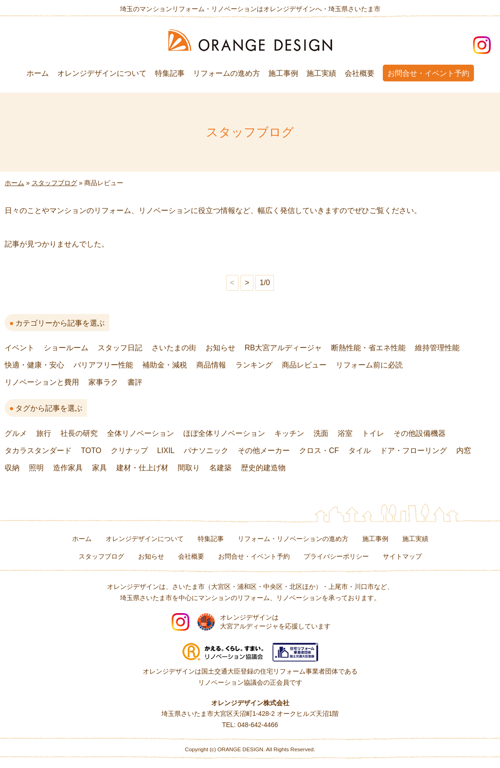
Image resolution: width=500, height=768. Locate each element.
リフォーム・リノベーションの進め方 (293, 538)
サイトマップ (402, 556)
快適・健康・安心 (34, 365)
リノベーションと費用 (42, 382)
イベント (19, 348)
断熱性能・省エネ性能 (368, 348)
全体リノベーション (140, 433)
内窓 (463, 450)
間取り (189, 468)
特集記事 (170, 73)
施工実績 (321, 73)
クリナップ (129, 450)
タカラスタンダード (38, 450)
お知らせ (220, 348)
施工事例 (283, 73)
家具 (99, 468)
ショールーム (66, 348)
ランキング (254, 365)
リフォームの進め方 (226, 73)
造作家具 (68, 468)
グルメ (16, 433)
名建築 (220, 468)
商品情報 (211, 365)
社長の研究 (79, 433)
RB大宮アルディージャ (283, 348)
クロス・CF (319, 450)
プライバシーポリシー (336, 556)
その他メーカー (264, 450)
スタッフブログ (54, 183)
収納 (12, 468)
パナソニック (206, 450)
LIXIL (165, 450)
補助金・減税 (164, 365)
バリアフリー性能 (103, 365)
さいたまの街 (174, 348)
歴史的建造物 (263, 468)
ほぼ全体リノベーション (224, 433)
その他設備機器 (419, 433)
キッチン (289, 433)
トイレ (373, 433)
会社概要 (359, 73)
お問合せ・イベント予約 (428, 73)
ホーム (38, 73)
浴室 (345, 433)
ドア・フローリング (413, 450)
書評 (134, 382)
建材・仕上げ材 (142, 468)
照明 (36, 468)
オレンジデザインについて (102, 73)
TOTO (91, 450)
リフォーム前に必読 (369, 365)
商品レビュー (304, 365)
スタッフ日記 (120, 348)
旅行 (43, 433)
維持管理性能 (437, 348)
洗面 (320, 433)
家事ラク (103, 382)
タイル (359, 450)
